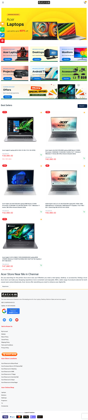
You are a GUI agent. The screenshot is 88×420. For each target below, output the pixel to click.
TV (2, 403)
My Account (4, 331)
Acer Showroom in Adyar (8, 379)
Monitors (3, 395)
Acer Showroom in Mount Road (9, 363)
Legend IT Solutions (29, 412)
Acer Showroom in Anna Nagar (9, 382)
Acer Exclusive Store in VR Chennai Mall (11, 366)
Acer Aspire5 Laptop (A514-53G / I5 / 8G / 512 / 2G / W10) (18, 150)
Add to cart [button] (41, 155)
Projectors (4, 400)
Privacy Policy (5, 347)
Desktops (4, 398)
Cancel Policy (5, 339)
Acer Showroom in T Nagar (8, 374)
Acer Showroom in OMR (7, 371)
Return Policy (4, 337)
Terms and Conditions (7, 345)
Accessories (4, 406)
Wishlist (3, 334)
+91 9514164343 (10, 305)
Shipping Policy (5, 342)
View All (82, 106)
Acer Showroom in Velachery (9, 369)
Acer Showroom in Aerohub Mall (9, 377)
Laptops (3, 392)
